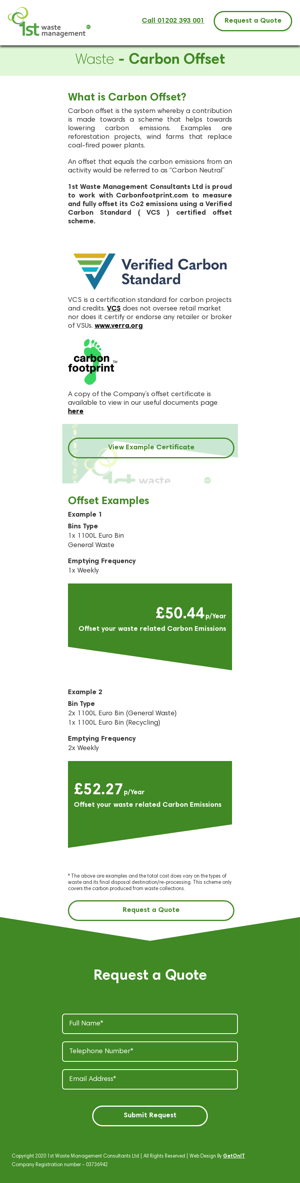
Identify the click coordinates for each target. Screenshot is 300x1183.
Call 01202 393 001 (173, 21)
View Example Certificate (151, 447)
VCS (114, 308)
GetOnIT (234, 1156)
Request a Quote (253, 21)
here (76, 411)
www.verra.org (119, 326)
